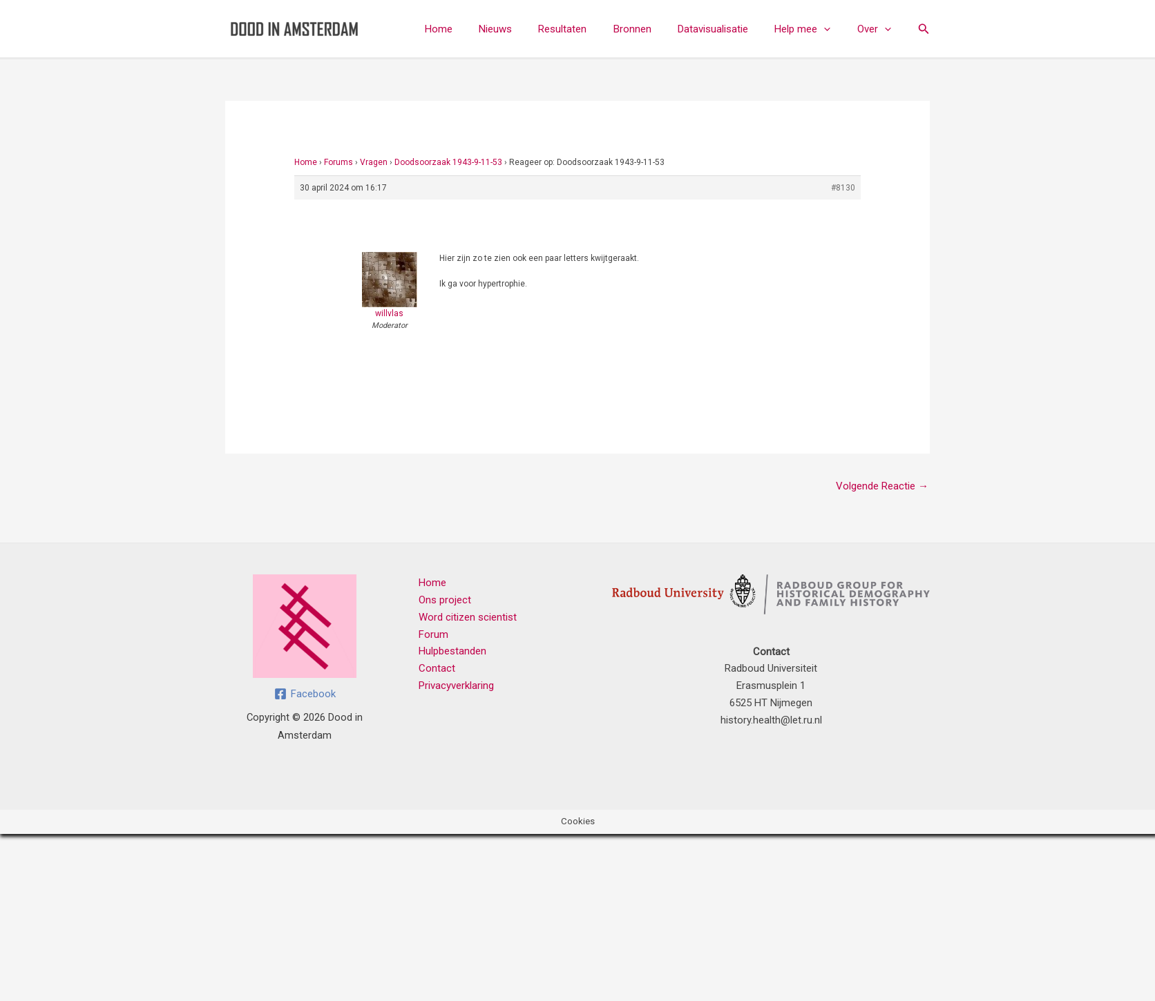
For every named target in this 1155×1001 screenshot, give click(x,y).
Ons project (445, 600)
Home (476, 29)
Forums (338, 162)
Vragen (374, 162)
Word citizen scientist (468, 617)
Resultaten (588, 29)
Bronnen (652, 29)
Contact (437, 668)
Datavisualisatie (727, 29)
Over (877, 29)
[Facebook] (305, 694)
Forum (433, 634)
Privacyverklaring (456, 685)
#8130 (843, 188)
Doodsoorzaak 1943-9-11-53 (448, 162)
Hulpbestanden (452, 651)
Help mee (811, 29)
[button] (832, 29)
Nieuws (527, 29)
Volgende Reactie (882, 486)
